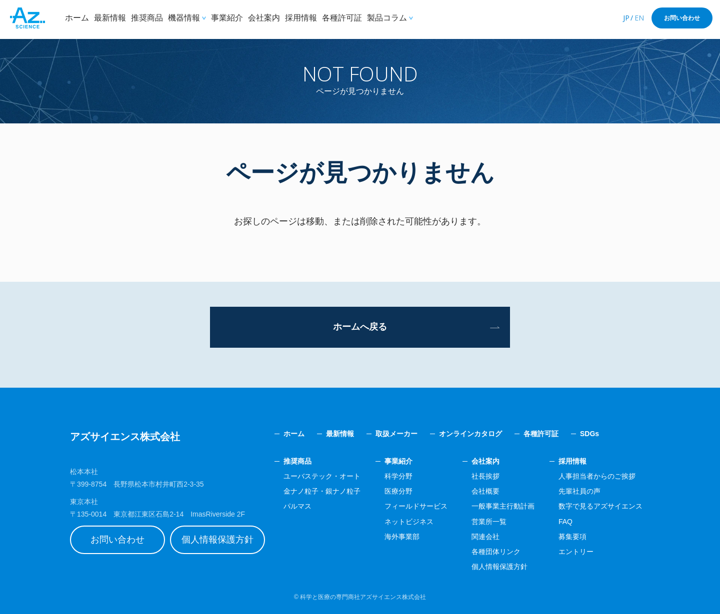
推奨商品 (147, 17)
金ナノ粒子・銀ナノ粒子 (322, 491)
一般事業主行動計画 (503, 506)
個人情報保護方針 (218, 540)
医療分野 (398, 491)
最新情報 (110, 17)
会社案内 (264, 17)
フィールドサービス (416, 506)
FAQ (565, 522)
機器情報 (184, 17)
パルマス (298, 506)
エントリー (576, 552)
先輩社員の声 (579, 491)
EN (639, 17)
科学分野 (398, 476)
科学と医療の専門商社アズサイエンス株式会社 (363, 597)
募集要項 (572, 537)
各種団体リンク (496, 552)
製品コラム (387, 17)
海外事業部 (402, 537)
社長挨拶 (486, 476)
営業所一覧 (489, 522)
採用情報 (301, 17)
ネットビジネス (409, 522)
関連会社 (486, 537)
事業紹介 (227, 17)
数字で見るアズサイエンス (600, 506)
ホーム (77, 17)
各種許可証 (342, 17)
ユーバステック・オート (322, 476)
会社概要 (486, 491)
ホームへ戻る (360, 327)
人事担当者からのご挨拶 (597, 476)
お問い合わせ (682, 17)
